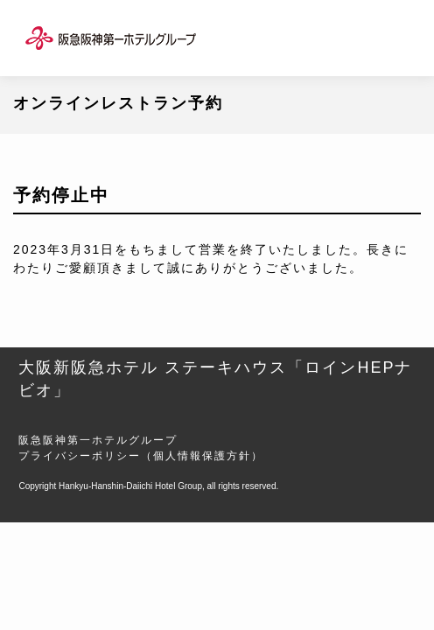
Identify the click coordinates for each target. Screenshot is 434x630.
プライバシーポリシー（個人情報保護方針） (140, 456)
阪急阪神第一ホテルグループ (98, 440)
